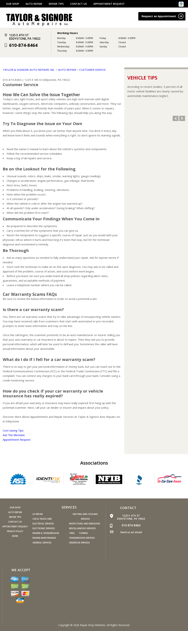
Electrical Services (43, 523)
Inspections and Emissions (84, 523)
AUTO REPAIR (34, 3)
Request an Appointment (162, 16)
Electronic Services (44, 528)
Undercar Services (79, 542)
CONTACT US (78, 3)
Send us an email (131, 532)
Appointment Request (17, 439)
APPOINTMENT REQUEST (109, 3)
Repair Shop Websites (93, 625)
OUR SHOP (12, 3)
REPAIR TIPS (56, 3)
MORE (15, 536)
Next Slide (182, 118)
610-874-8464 (23, 45)
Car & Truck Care (42, 518)
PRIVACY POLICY (15, 531)
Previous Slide (175, 118)
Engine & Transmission (46, 533)
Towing (83, 533)
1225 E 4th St (33, 80)
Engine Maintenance (44, 537)
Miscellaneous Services (82, 528)
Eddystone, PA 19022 (56, 80)
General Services (42, 542)
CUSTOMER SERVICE (92, 69)
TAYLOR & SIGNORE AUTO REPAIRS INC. (29, 69)
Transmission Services (82, 537)
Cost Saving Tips (13, 430)
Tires (72, 533)
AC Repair (38, 514)
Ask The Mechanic (14, 435)
